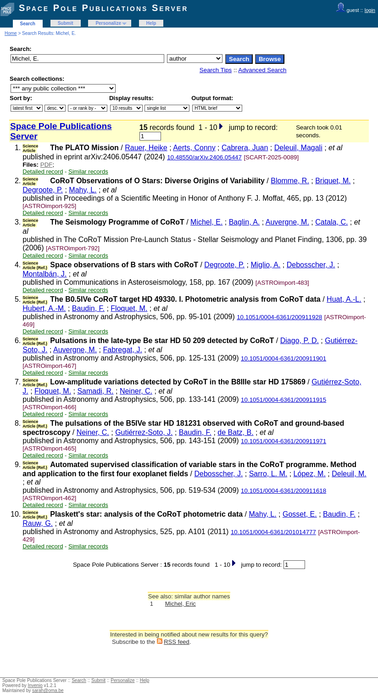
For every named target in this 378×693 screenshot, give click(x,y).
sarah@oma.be (48, 690)
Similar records (88, 171)
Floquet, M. (129, 308)
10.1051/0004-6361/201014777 (273, 532)
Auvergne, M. (287, 222)
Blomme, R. (290, 181)
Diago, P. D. (299, 340)
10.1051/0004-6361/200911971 (283, 441)
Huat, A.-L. (344, 299)
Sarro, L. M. (268, 474)
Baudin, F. (88, 308)
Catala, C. (331, 222)
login (370, 10)
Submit (65, 23)
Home (11, 33)
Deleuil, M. (349, 474)
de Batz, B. (235, 432)
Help (151, 23)
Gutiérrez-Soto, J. (143, 432)
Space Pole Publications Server (103, 8)
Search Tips (216, 70)
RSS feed (176, 641)
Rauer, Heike (146, 148)
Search (27, 23)
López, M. (310, 474)
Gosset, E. (300, 514)
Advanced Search (262, 70)
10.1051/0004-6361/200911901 (283, 358)
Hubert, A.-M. (44, 308)
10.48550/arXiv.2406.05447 (204, 157)
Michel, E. (206, 222)
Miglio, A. (265, 265)
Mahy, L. (82, 190)
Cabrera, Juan (245, 148)
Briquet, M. (332, 181)
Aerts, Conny (194, 148)
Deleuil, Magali (298, 148)
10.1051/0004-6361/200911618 (283, 490)
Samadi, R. (95, 391)
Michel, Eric (180, 603)
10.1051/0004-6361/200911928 (279, 317)
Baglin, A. (244, 222)
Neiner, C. (136, 391)
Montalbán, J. (44, 274)
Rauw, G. (37, 523)
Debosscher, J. (311, 265)
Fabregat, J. (122, 350)
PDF (46, 164)
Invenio (35, 685)
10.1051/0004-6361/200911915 (283, 399)
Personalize (108, 23)
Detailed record (42, 171)
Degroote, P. (42, 190)
